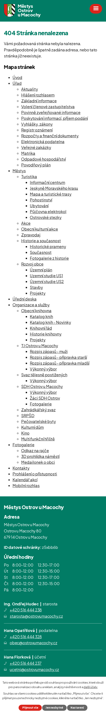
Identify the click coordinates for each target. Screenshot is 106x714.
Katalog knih (41, 316)
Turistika (29, 176)
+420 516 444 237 (26, 663)
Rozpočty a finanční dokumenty (50, 135)
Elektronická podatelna (42, 141)
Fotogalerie (41, 403)
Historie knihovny (45, 333)
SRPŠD (27, 415)
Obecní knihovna (36, 310)
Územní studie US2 (47, 281)
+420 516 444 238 (26, 609)
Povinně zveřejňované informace (50, 112)
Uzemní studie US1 (46, 275)
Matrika (28, 153)
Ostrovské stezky (45, 217)
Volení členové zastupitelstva (48, 106)
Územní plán (41, 269)
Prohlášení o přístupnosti (35, 473)
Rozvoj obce (32, 263)
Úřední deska (25, 298)
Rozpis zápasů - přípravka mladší (59, 363)
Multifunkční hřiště (38, 438)
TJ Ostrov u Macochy (39, 345)
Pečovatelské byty (38, 421)
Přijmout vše (30, 707)
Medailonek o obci (38, 462)
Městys (19, 170)
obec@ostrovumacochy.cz (33, 642)
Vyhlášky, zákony (37, 124)
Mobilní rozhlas (26, 485)
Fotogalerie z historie (49, 258)
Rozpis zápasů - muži (49, 351)
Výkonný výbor (43, 368)
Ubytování (39, 205)
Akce (26, 223)
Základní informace (39, 100)
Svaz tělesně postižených (44, 374)
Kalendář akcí (25, 479)
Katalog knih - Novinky (50, 322)
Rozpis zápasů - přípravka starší (58, 357)
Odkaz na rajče (35, 450)
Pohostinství (41, 199)
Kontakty (21, 467)
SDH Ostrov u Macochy (42, 386)
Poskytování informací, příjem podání (54, 118)
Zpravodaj (30, 234)
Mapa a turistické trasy (50, 194)
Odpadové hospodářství (43, 159)
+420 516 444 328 (26, 636)
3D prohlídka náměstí (40, 456)
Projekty (37, 293)
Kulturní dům (32, 427)
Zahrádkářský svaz (38, 409)
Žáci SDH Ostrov (45, 398)
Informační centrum (47, 182)
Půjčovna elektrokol (48, 211)
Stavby (36, 287)
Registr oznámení (37, 129)
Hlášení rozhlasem (38, 94)
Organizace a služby (31, 304)
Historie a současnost (41, 240)
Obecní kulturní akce (39, 228)
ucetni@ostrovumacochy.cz (34, 669)
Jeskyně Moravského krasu (54, 188)
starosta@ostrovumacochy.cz (36, 616)
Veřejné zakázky (36, 147)
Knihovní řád (41, 328)
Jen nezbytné (54, 707)
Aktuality (29, 89)
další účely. (91, 687)
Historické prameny (48, 246)
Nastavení (77, 707)
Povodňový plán (36, 164)
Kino (25, 433)
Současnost (40, 252)
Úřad (17, 83)
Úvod (17, 77)
